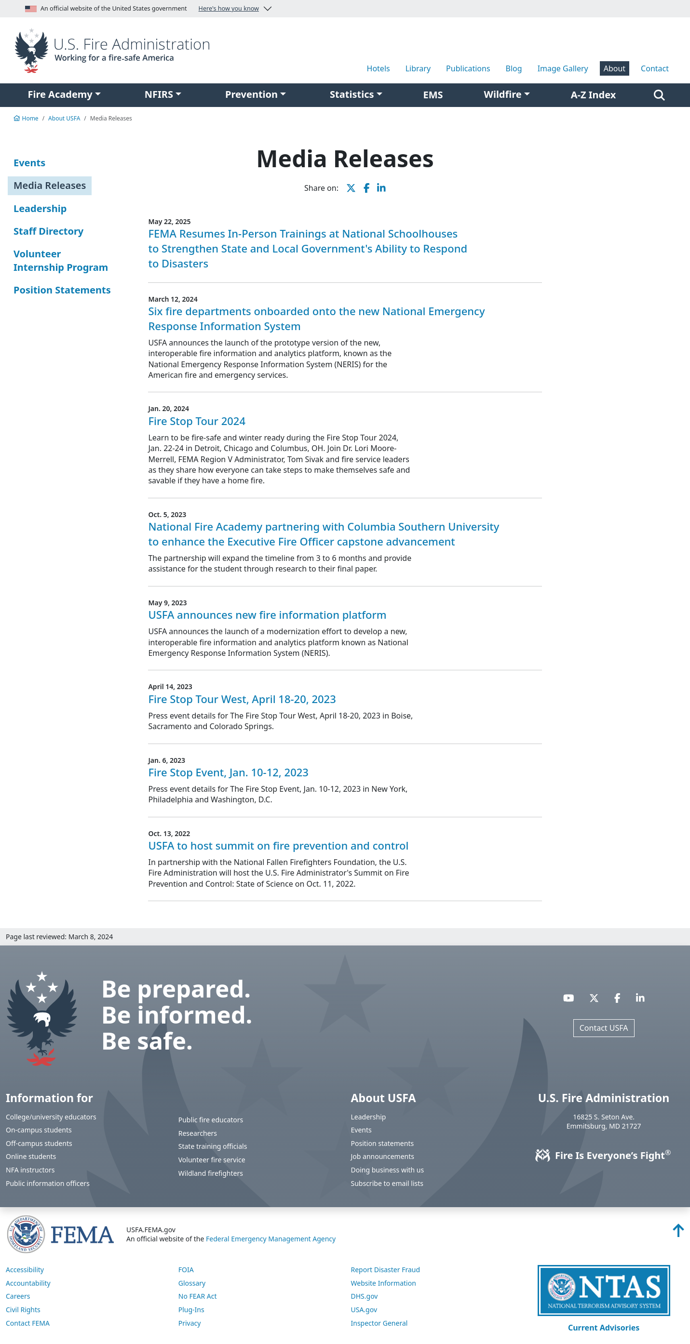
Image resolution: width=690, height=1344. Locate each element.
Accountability (28, 1283)
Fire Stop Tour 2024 (196, 420)
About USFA (64, 118)
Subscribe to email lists (387, 1183)
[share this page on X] (351, 188)
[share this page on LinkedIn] (381, 188)
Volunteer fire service (211, 1159)
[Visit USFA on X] (594, 997)
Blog (514, 68)
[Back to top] (678, 1233)
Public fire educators (211, 1119)
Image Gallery (563, 68)
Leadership (40, 208)
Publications (468, 68)
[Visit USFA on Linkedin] (640, 997)
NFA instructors (30, 1169)
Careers (18, 1296)
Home (26, 118)
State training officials (212, 1146)
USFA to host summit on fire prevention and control (278, 845)
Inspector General (379, 1323)
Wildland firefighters (210, 1173)
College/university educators (51, 1116)
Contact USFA (604, 1028)
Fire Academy (59, 94)
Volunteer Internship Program (61, 260)
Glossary (191, 1283)
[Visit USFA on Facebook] (617, 997)
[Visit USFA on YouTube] (568, 997)
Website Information (383, 1283)
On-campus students (39, 1129)
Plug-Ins (191, 1309)
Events (29, 162)
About (614, 68)
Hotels (378, 68)
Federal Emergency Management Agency (271, 1238)
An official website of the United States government (142, 8)
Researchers (197, 1133)
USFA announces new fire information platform (267, 614)
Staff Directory (48, 231)
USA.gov (364, 1309)
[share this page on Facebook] (367, 188)
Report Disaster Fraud (385, 1269)
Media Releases (50, 185)
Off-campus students (39, 1143)
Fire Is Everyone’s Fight (604, 1155)
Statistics (352, 94)
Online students (31, 1156)
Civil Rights (23, 1309)
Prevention (251, 94)
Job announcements (383, 1156)
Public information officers (48, 1183)
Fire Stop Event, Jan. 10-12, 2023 (228, 772)
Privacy (189, 1323)
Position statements (382, 1143)
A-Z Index (593, 94)
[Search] (659, 95)
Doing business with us (387, 1169)
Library (418, 68)
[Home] (115, 49)
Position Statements (62, 289)
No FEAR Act (197, 1296)
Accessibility (25, 1269)
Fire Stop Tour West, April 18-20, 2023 (242, 699)
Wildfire (503, 94)
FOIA (186, 1269)
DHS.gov (364, 1296)
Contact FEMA (28, 1323)
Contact (655, 68)
